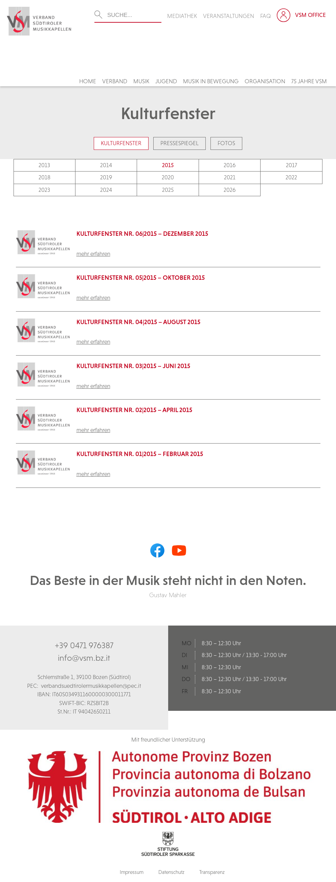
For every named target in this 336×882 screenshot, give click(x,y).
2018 (44, 177)
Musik (141, 81)
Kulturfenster (121, 143)
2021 (230, 177)
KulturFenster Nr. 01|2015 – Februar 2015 (139, 453)
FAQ (265, 16)
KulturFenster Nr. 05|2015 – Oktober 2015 (140, 277)
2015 (168, 165)
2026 (230, 189)
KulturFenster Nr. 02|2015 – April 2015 (134, 409)
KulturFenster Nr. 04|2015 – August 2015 (138, 321)
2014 (106, 165)
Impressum (131, 872)
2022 (291, 177)
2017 (291, 165)
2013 (44, 165)
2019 (106, 177)
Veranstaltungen (228, 16)
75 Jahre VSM (309, 81)
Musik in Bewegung (211, 81)
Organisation (265, 81)
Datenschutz (171, 872)
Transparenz (212, 872)
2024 (106, 189)
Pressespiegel (179, 143)
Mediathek (182, 16)
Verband (114, 81)
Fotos (226, 143)
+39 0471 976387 (84, 645)
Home (87, 81)
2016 (230, 165)
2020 (168, 177)
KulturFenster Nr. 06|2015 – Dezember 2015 (142, 233)
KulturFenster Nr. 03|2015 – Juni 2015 (133, 365)
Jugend (166, 81)
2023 (44, 189)
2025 (168, 189)
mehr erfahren (93, 253)
